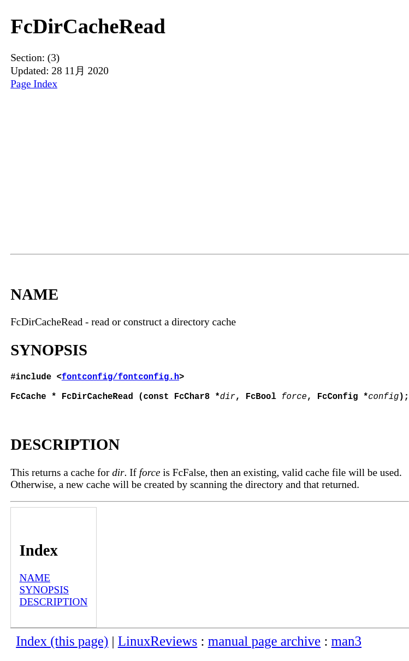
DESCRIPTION (54, 608)
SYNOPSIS (44, 596)
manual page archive (264, 647)
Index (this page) (62, 647)
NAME (35, 584)
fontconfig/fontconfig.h (120, 378)
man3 (346, 647)
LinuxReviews (158, 647)
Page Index (33, 84)
